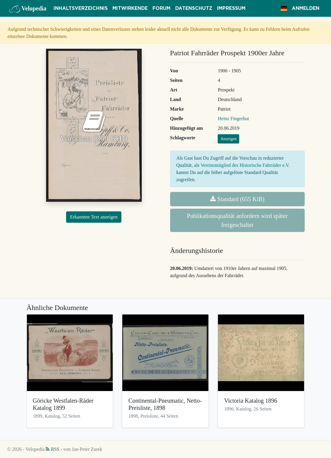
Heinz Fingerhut (233, 118)
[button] (283, 8)
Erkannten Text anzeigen (94, 216)
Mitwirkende (130, 8)
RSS (52, 449)
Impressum (231, 8)
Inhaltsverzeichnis (81, 8)
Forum (161, 8)
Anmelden (305, 8)
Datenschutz (193, 8)
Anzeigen (228, 139)
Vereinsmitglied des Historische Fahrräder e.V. (245, 165)
